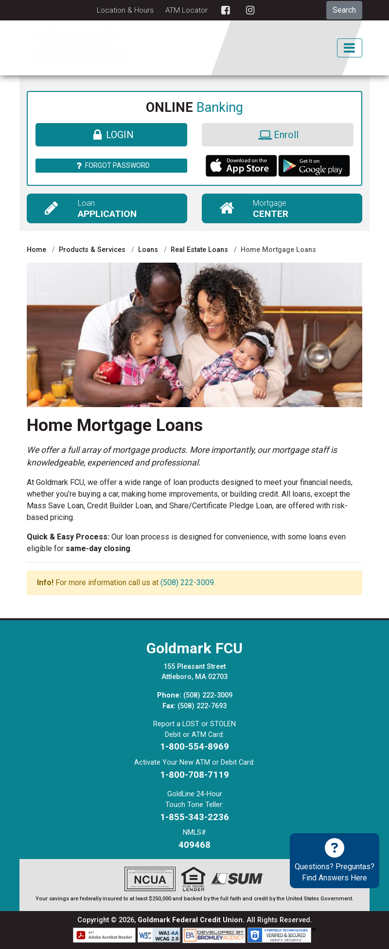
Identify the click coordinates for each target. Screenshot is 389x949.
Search (344, 10)
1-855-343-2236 (194, 817)
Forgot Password (111, 165)
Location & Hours (125, 10)
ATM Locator (186, 10)
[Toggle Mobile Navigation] (349, 47)
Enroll (277, 135)
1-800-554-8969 (194, 746)
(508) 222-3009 (187, 582)
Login (111, 135)
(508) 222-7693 (202, 706)
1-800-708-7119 (194, 775)
